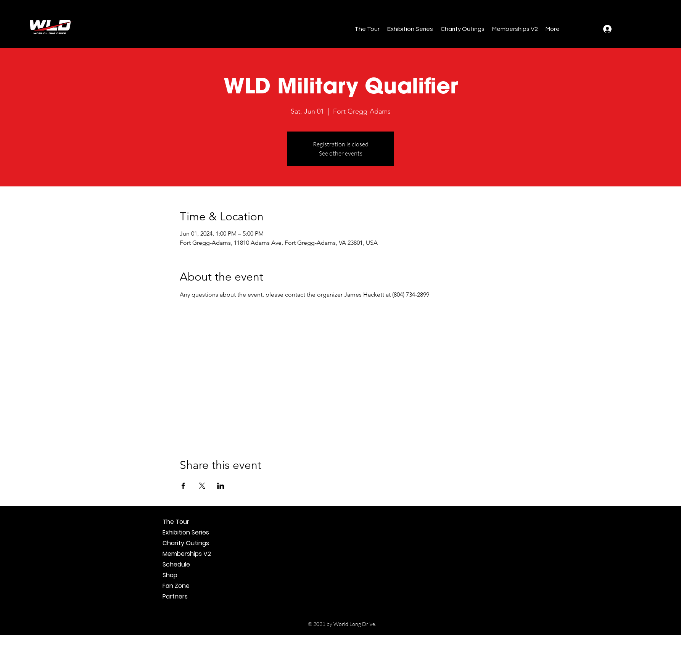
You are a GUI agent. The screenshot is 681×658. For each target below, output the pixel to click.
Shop (170, 575)
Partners (175, 596)
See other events (340, 153)
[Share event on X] (202, 486)
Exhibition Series (186, 532)
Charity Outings (186, 543)
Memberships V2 (187, 553)
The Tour (176, 521)
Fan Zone (176, 585)
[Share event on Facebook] (183, 486)
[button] (367, 29)
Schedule (176, 564)
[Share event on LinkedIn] (220, 486)
